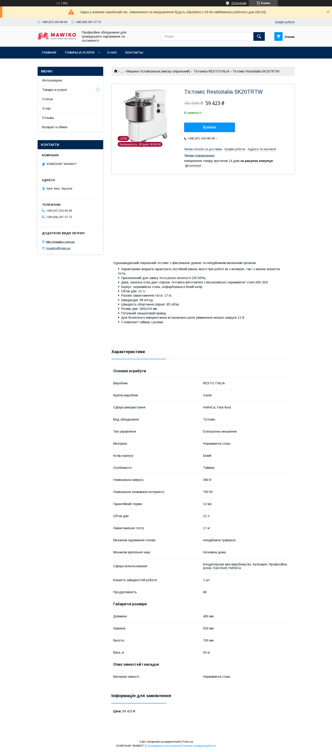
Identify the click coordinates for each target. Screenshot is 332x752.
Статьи (47, 99)
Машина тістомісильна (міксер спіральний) (158, 71)
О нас (112, 52)
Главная (49, 52)
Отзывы (48, 118)
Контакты (134, 52)
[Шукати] (259, 36)
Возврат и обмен (54, 127)
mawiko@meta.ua (58, 248)
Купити (209, 127)
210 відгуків (239, 3)
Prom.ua (187, 741)
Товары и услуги (79, 52)
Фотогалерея (52, 80)
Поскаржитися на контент (163, 745)
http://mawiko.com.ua (60, 241)
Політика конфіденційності (198, 745)
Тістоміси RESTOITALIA (211, 71)
